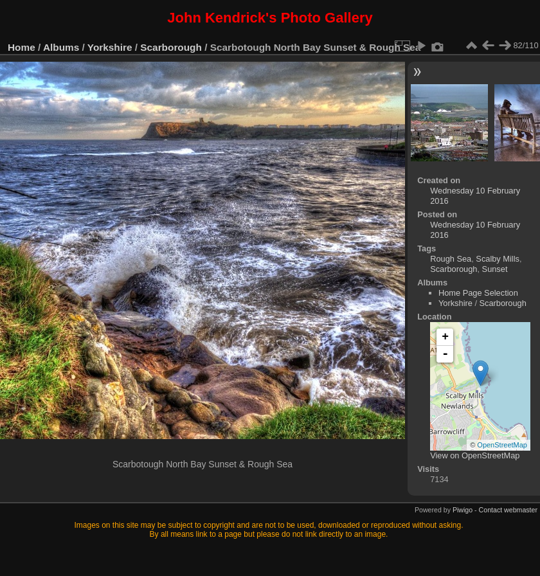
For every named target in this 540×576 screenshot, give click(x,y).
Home (21, 47)
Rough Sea (450, 259)
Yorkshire (109, 47)
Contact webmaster (508, 510)
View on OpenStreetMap (474, 455)
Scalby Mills (497, 259)
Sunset (495, 269)
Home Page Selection (478, 293)
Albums (61, 47)
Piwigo (463, 510)
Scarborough (171, 47)
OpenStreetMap (502, 445)
